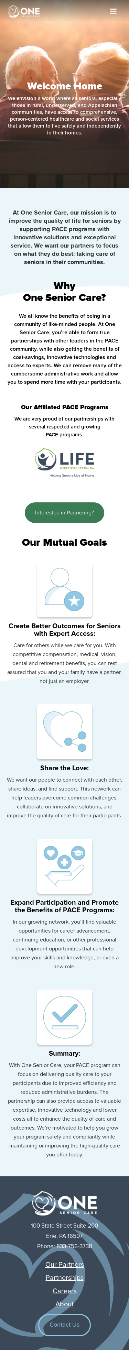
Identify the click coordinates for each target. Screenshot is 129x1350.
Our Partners (64, 1264)
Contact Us (64, 1325)
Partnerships (65, 1277)
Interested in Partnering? (64, 512)
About (64, 1304)
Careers (65, 1291)
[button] (113, 11)
